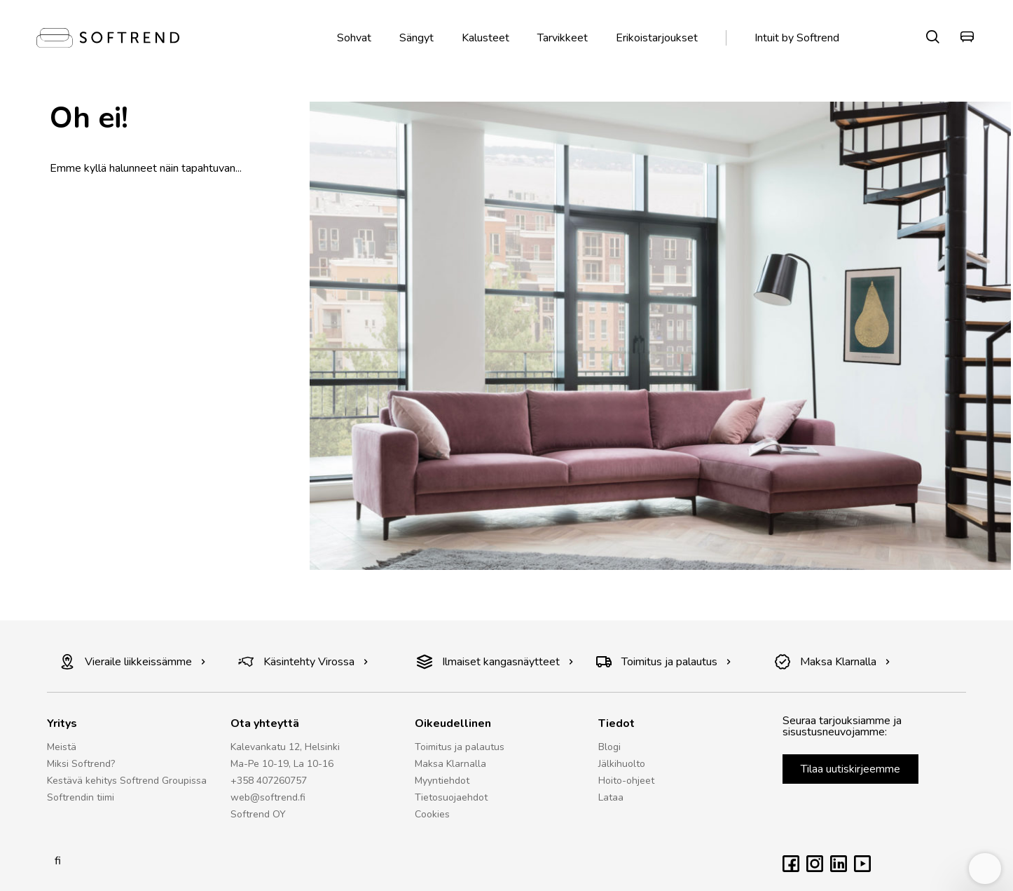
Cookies (432, 814)
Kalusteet (485, 38)
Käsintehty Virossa (303, 661)
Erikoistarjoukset (657, 38)
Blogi (609, 747)
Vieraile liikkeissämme (133, 661)
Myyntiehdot (442, 780)
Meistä (61, 747)
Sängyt (416, 38)
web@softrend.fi (267, 797)
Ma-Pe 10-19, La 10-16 (281, 763)
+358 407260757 (268, 780)
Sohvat (354, 38)
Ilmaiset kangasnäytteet (495, 661)
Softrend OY (258, 814)
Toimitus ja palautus (663, 661)
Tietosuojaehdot (451, 797)
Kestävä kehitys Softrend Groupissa (127, 780)
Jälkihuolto (621, 763)
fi (54, 860)
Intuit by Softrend (796, 38)
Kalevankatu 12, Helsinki (285, 747)
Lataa (610, 797)
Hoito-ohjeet (626, 780)
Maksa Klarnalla (832, 661)
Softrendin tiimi (80, 797)
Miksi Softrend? (81, 763)
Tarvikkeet (562, 38)
